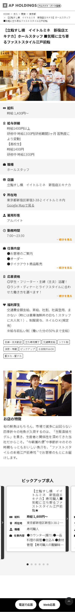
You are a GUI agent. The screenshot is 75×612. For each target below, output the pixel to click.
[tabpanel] (37, 519)
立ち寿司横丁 (32, 342)
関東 (23, 13)
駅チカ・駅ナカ (13, 356)
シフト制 (63, 342)
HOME (6, 13)
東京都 (32, 13)
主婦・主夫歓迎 (13, 342)
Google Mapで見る (20, 205)
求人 (15, 13)
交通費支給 (49, 342)
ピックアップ (27, 349)
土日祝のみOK (46, 349)
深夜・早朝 (11, 349)
